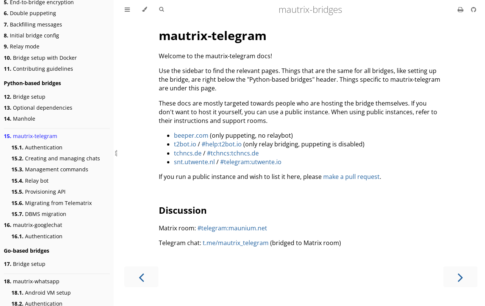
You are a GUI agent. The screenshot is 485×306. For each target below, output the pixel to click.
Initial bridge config (31, 35)
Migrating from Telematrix (51, 203)
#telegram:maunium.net (232, 228)
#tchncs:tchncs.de (233, 153)
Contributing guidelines (38, 68)
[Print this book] (461, 9)
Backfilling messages (33, 24)
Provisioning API (38, 191)
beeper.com (191, 135)
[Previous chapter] (141, 276)
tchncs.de (188, 153)
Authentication (37, 147)
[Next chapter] (460, 276)
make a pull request (351, 176)
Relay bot (29, 180)
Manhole (19, 118)
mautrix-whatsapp (31, 281)
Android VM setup (41, 292)
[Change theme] (144, 9)
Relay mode (21, 46)
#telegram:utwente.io (251, 162)
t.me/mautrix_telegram (236, 243)
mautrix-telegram (30, 136)
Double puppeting (30, 13)
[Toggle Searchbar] (161, 9)
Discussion (183, 210)
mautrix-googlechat (33, 224)
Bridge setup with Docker (40, 57)
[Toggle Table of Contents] (127, 9)
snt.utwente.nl (194, 162)
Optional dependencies (38, 107)
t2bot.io (185, 144)
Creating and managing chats (55, 158)
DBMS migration (38, 213)
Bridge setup (24, 96)
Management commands (49, 169)
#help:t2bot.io (222, 144)
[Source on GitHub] (473, 9)
